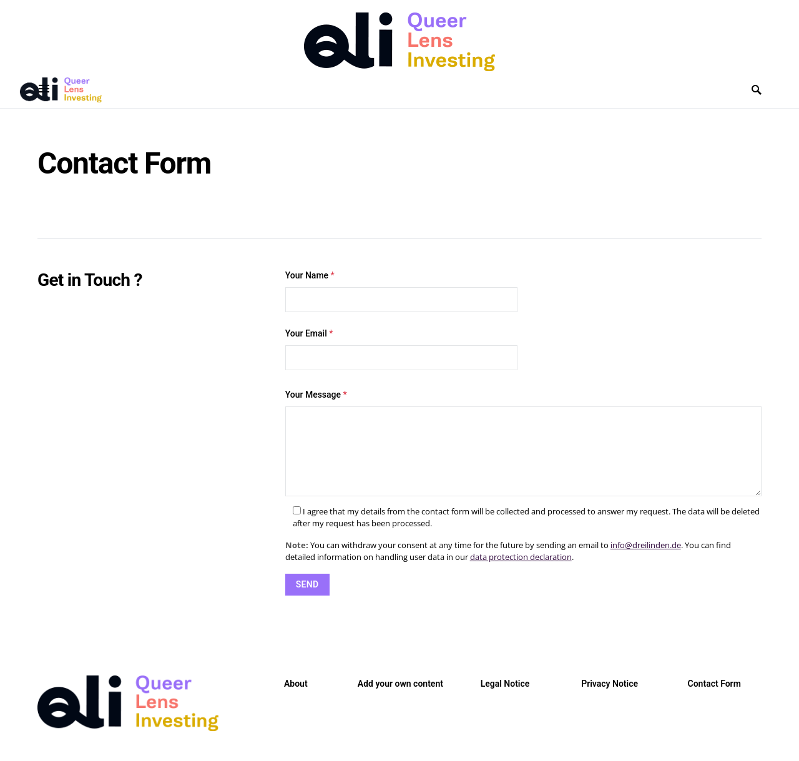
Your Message (316, 395)
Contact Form (714, 684)
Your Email (401, 349)
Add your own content (400, 684)
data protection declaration (521, 557)
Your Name (401, 291)
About (296, 684)
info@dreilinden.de (645, 545)
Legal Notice (505, 684)
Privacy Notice (609, 684)
